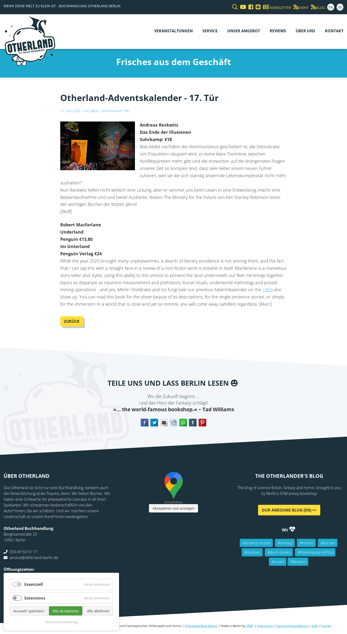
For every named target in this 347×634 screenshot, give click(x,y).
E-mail (164, 422)
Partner (325, 626)
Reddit (173, 422)
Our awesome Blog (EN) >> (289, 510)
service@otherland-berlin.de (33, 557)
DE (340, 7)
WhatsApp (183, 422)
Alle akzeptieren (66, 610)
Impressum (265, 626)
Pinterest (202, 422)
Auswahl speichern (28, 610)
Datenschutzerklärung (292, 626)
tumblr (193, 422)
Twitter (154, 422)
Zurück (72, 321)
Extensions (34, 598)
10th (266, 289)
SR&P (250, 626)
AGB (314, 626)
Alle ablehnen (98, 610)
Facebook (144, 422)
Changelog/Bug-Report (201, 626)
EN (330, 7)
